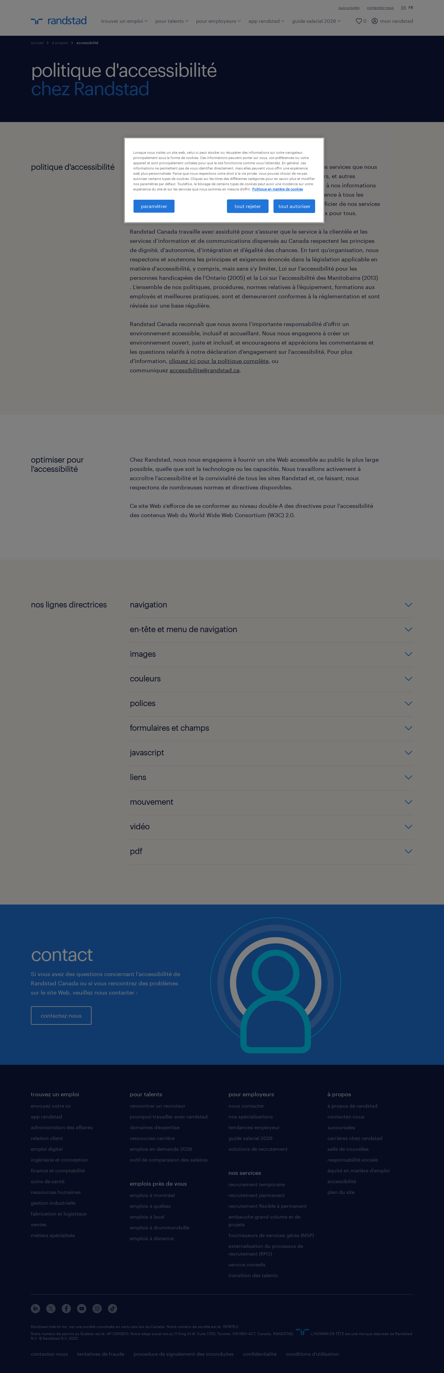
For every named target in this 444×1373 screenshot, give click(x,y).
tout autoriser (294, 206)
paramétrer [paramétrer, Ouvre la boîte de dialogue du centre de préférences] (154, 206)
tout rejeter (248, 206)
